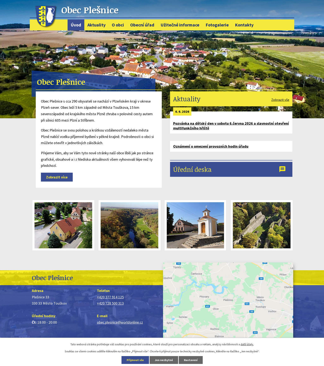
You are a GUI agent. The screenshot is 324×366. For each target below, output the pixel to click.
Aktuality (96, 25)
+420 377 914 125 (110, 297)
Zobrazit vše (280, 100)
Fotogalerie (217, 25)
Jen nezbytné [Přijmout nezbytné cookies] (164, 360)
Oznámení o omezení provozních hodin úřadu (210, 146)
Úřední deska (192, 169)
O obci (118, 25)
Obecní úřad (142, 25)
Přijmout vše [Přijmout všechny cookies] (135, 360)
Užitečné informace (180, 25)
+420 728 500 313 (110, 303)
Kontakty (244, 25)
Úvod (76, 25)
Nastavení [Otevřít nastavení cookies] (191, 360)
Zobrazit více (57, 177)
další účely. (247, 344)
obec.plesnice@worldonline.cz (120, 322)
